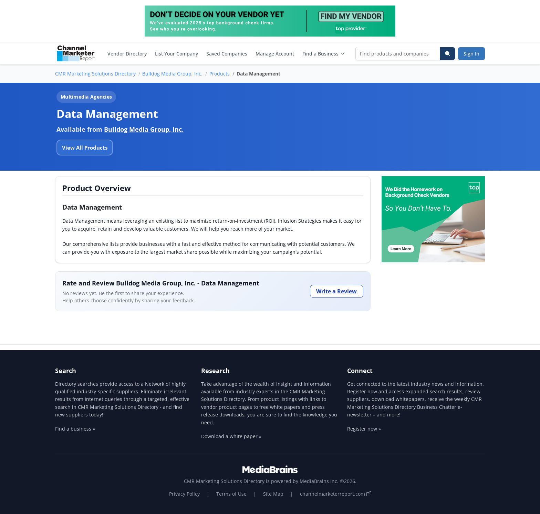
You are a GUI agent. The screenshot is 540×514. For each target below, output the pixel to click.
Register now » (364, 428)
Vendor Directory (127, 53)
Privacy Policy (184, 494)
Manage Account (275, 53)
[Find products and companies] (398, 53)
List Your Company (176, 53)
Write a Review (336, 291)
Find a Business (323, 53)
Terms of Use (231, 494)
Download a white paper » (231, 436)
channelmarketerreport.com (335, 494)
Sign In (471, 53)
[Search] (447, 53)
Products (219, 73)
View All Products (84, 147)
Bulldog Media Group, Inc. (172, 73)
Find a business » (75, 428)
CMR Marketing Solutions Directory (95, 73)
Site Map (273, 494)
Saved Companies (226, 53)
